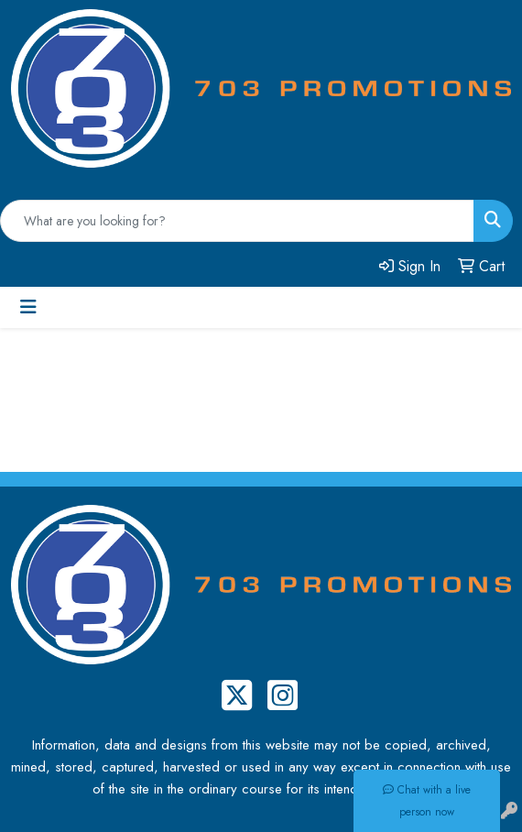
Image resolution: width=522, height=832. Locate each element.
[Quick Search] (237, 221)
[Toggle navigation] (28, 307)
